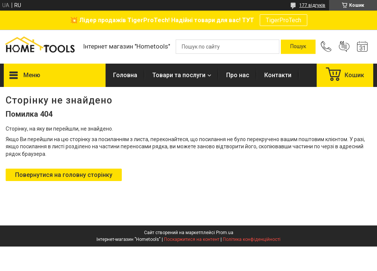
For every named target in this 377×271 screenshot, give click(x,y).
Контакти (277, 75)
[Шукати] (298, 47)
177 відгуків (312, 5)
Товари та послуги (178, 75)
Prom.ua (224, 232)
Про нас (237, 75)
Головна (125, 75)
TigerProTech (283, 20)
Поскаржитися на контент (191, 239)
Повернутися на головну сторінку (63, 174)
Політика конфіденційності (251, 239)
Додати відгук (344, 46)
